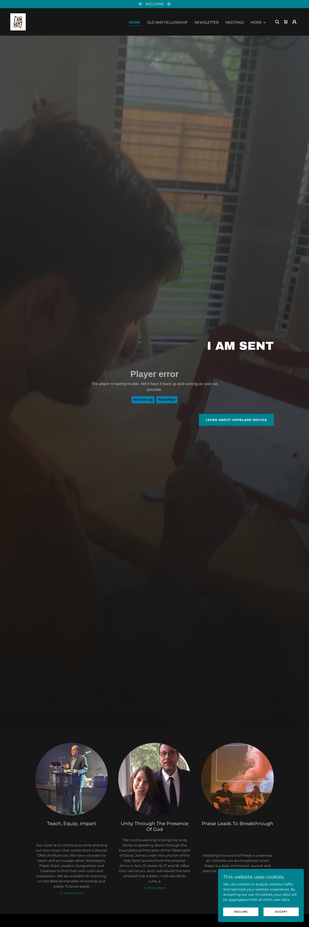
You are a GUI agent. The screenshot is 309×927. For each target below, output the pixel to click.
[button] (258, 22)
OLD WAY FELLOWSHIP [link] (167, 22)
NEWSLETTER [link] (206, 22)
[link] (18, 22)
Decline (241, 911)
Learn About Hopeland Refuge (236, 420)
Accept (281, 911)
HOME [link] (134, 22)
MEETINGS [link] (235, 22)
